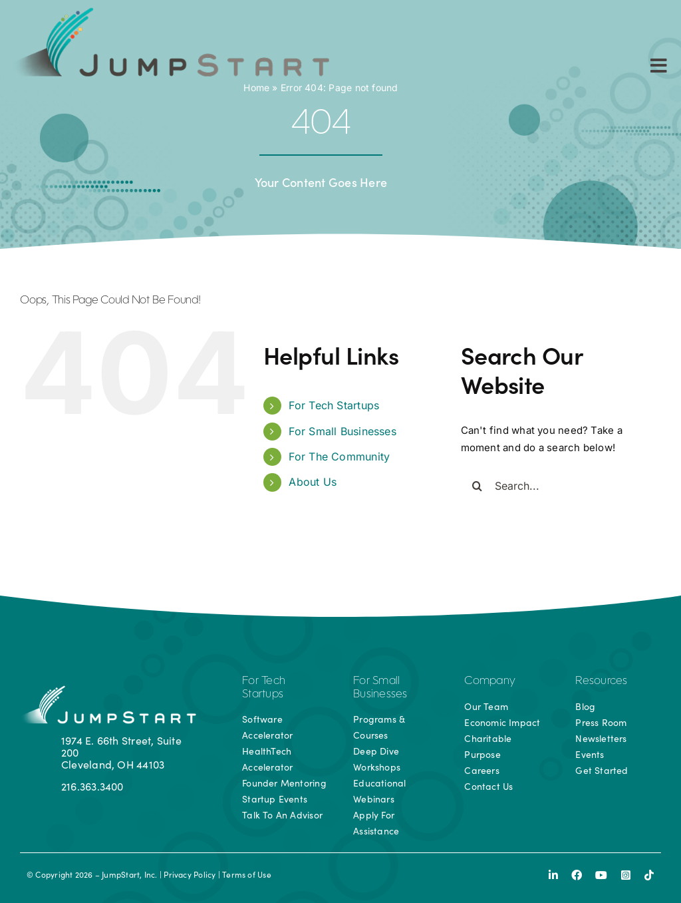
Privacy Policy (189, 874)
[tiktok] (649, 875)
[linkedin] (553, 875)
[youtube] (601, 875)
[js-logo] (169, 11)
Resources (601, 681)
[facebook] (576, 875)
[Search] (477, 485)
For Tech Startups (334, 405)
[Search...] (561, 485)
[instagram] (625, 875)
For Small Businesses (342, 431)
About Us (313, 481)
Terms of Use (246, 874)
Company (489, 681)
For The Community (339, 456)
